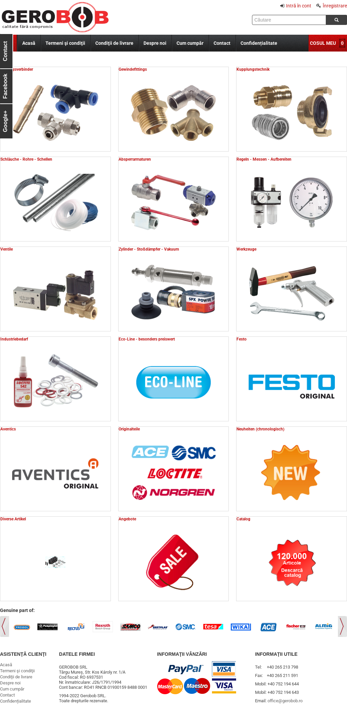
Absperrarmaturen (135, 159)
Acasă (28, 43)
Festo (241, 339)
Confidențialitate (259, 43)
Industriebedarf (14, 339)
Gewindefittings (133, 69)
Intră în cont (295, 5)
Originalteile (129, 429)
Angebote (127, 519)
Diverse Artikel (13, 519)
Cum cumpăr (190, 43)
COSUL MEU (323, 43)
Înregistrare (331, 5)
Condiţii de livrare (114, 43)
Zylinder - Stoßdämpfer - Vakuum (149, 249)
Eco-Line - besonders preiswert (147, 339)
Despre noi (155, 43)
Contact (222, 43)
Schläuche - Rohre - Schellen (26, 159)
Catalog (243, 519)
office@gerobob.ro (285, 700)
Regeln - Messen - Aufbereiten (263, 159)
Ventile (6, 249)
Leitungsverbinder (16, 69)
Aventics (8, 429)
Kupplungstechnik (253, 69)
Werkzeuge (246, 249)
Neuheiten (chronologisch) (260, 429)
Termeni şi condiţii (65, 43)
